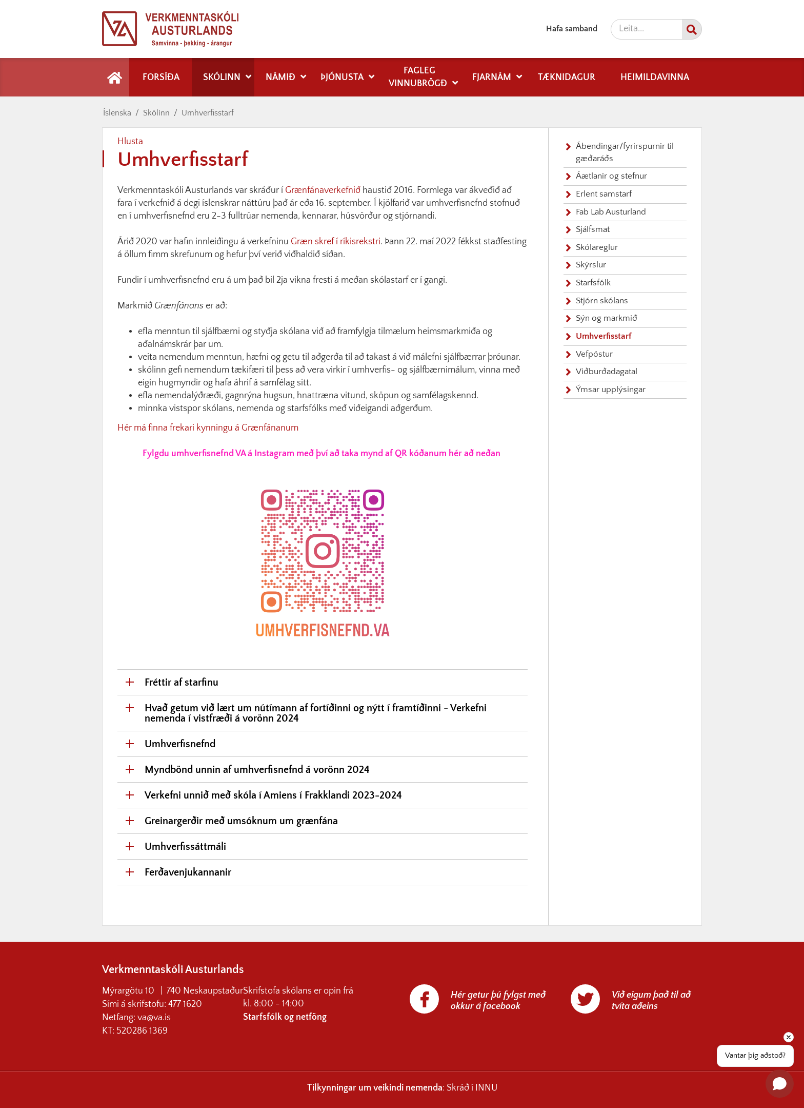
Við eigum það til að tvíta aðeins (651, 1001)
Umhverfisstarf (208, 113)
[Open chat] (780, 1084)
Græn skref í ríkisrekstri (335, 242)
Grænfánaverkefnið (324, 190)
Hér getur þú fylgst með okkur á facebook (498, 1001)
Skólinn (156, 113)
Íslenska (117, 113)
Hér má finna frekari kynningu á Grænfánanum (207, 428)
